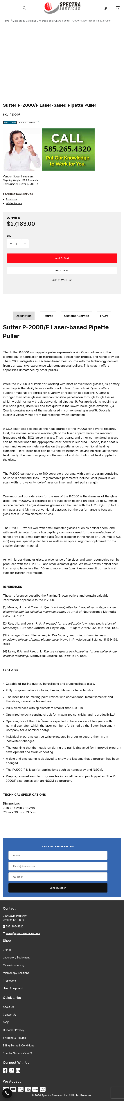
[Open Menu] (8, 8)
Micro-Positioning (13, 965)
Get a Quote (62, 270)
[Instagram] (11, 1070)
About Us (8, 1006)
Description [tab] (24, 316)
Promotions (10, 980)
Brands (7, 949)
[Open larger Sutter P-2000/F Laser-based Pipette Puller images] (62, 62)
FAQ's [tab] (104, 316)
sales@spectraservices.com (23, 933)
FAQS (6, 1022)
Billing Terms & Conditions (18, 1045)
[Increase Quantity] (25, 243)
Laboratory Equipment (16, 957)
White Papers (14, 203)
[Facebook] (5, 1070)
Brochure (11, 199)
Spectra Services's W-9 (17, 1053)
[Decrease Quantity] (10, 243)
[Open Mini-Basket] (119, 7)
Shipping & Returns (14, 1037)
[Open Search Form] (24, 8)
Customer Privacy (13, 1030)
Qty (9, 235)
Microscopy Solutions (16, 972)
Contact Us (9, 1014)
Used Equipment (13, 988)
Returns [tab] (48, 316)
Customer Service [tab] (76, 316)
